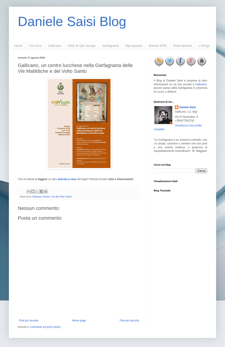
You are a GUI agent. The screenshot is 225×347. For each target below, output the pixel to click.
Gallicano (54, 45)
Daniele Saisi (187, 107)
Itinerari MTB (157, 45)
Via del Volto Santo (61, 196)
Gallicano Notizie (41, 196)
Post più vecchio (129, 320)
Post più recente (28, 320)
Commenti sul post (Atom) (45, 327)
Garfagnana (110, 45)
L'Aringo (204, 45)
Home (18, 45)
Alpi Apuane (133, 45)
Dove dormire (182, 45)
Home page (79, 320)
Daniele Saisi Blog (72, 21)
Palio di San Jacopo (82, 45)
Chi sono (35, 45)
